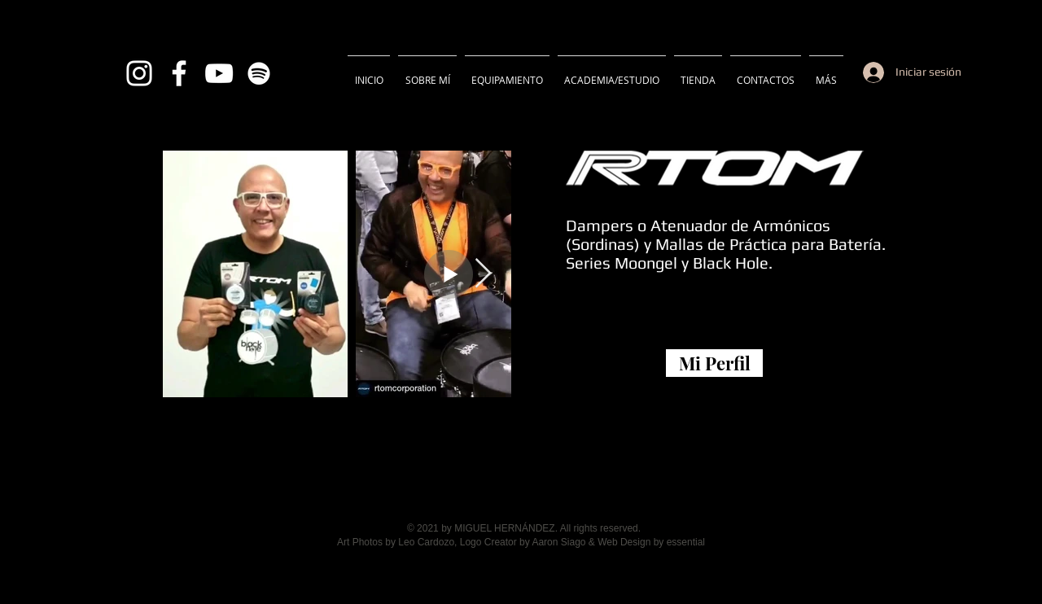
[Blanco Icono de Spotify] (259, 73)
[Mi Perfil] (714, 363)
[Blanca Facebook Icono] (179, 73)
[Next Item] (483, 274)
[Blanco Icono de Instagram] (139, 73)
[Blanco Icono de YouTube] (219, 73)
